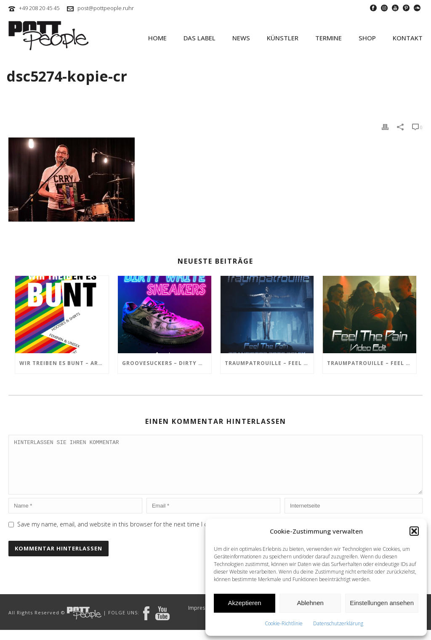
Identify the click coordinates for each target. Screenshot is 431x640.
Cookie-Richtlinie (284, 623)
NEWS (241, 38)
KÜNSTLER (282, 38)
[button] (414, 531)
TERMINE (328, 38)
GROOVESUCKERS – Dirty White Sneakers (166, 363)
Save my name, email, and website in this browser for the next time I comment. (124, 534)
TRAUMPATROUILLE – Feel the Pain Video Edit (371, 363)
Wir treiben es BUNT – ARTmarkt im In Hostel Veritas (64, 363)
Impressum (201, 618)
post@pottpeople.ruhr (105, 8)
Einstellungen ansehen (382, 602)
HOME (157, 38)
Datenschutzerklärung (338, 623)
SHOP (367, 38)
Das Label (200, 38)
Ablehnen (310, 602)
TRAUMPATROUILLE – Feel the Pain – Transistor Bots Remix (269, 363)
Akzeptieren (244, 602)
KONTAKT (408, 38)
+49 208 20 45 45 (39, 8)
